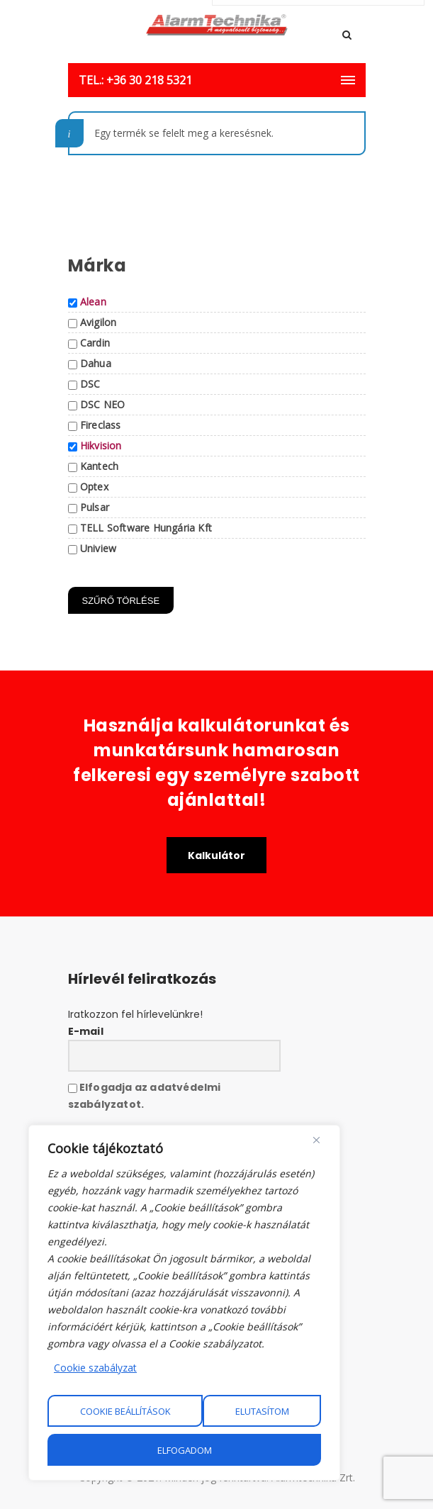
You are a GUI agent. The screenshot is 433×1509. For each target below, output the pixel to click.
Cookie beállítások (125, 1411)
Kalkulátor (216, 855)
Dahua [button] (95, 363)
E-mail (85, 1031)
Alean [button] (93, 301)
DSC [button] (90, 384)
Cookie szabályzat (95, 1367)
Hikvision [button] (101, 445)
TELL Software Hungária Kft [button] (146, 527)
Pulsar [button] (94, 507)
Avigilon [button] (98, 322)
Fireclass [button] (100, 425)
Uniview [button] (98, 548)
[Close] (316, 1139)
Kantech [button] (99, 466)
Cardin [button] (95, 342)
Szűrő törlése (121, 600)
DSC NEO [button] (102, 404)
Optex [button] (94, 486)
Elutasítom (262, 1411)
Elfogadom (184, 1450)
